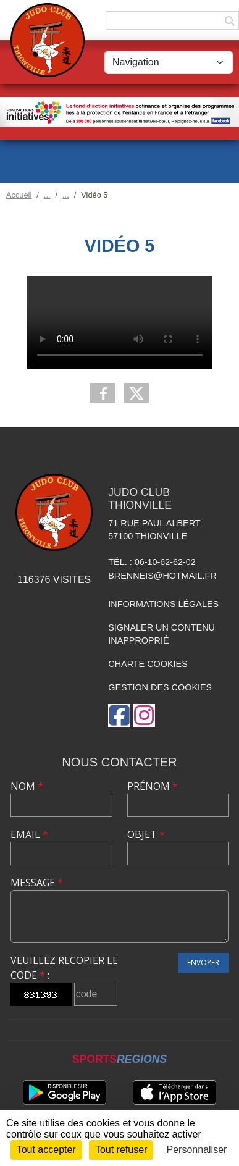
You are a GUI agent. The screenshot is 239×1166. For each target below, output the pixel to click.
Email (29, 834)
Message (36, 882)
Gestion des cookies (160, 687)
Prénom (152, 786)
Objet (146, 834)
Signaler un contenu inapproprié (161, 634)
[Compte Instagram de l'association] (144, 715)
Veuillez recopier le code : (64, 968)
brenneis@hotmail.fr (162, 576)
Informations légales (163, 604)
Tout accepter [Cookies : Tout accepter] (46, 1149)
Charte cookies (147, 664)
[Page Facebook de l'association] (119, 715)
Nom (26, 786)
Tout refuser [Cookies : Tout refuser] (121, 1149)
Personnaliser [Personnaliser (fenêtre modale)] (197, 1149)
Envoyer (203, 962)
